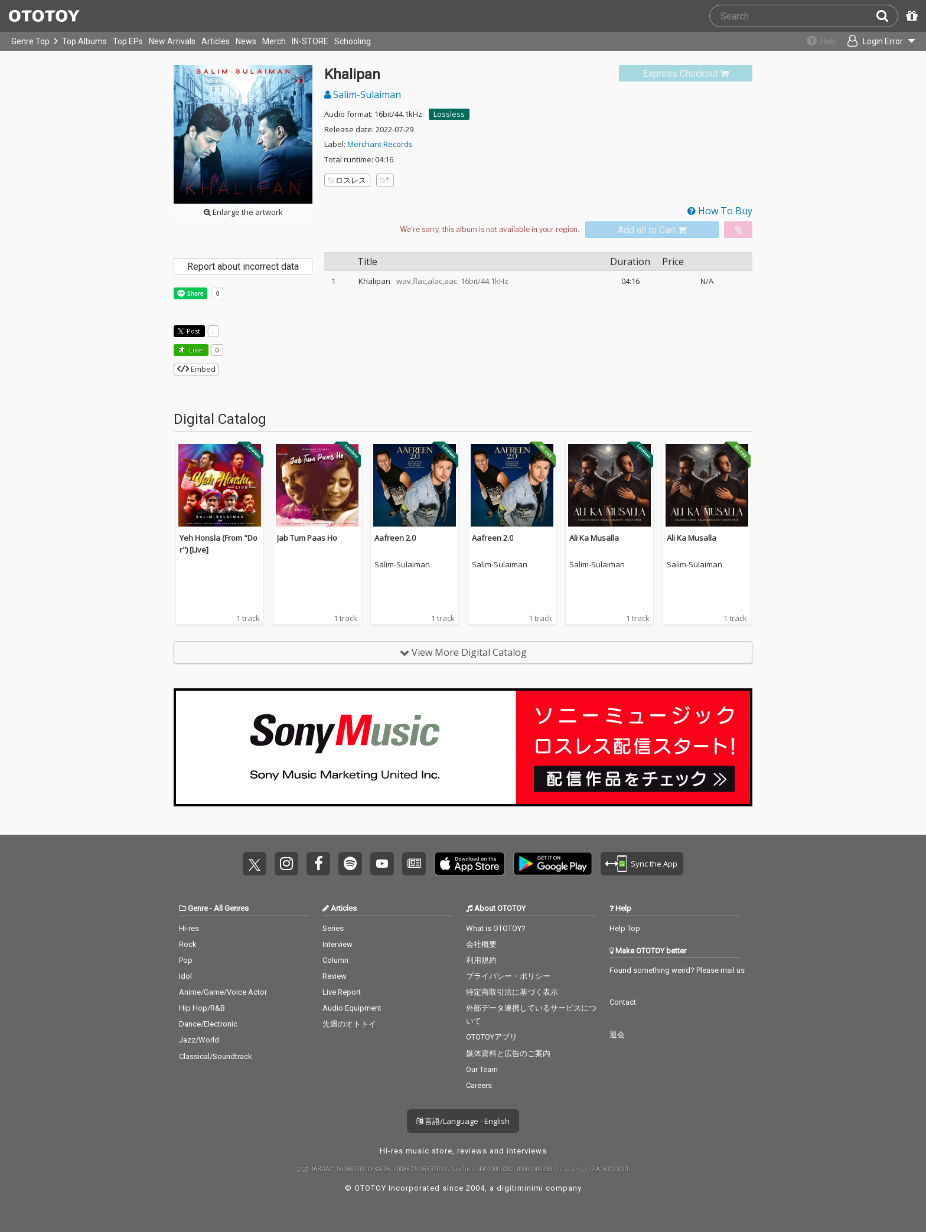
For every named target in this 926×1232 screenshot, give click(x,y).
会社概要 (481, 944)
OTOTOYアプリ (491, 1036)
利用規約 (481, 960)
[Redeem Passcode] (910, 15)
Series (333, 928)
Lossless (449, 114)
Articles (215, 41)
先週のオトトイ (349, 1023)
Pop (186, 960)
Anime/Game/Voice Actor (223, 992)
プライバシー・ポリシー (508, 976)
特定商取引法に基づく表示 (512, 992)
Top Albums (84, 41)
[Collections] (815, 41)
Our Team (482, 1069)
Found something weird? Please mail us (677, 970)
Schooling (352, 41)
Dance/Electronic (208, 1023)
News (246, 41)
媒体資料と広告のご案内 (508, 1053)
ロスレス (347, 180)
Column (335, 960)
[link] (686, 73)
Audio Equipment (352, 1008)
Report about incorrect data (243, 266)
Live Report (341, 992)
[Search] (887, 16)
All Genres (231, 908)
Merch (274, 41)
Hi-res (189, 928)
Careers (479, 1085)
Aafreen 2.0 (395, 537)
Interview (337, 944)
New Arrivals (172, 41)
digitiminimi (520, 1188)
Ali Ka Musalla (594, 537)
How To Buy (719, 210)
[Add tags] (385, 180)
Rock (188, 944)
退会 (617, 1034)
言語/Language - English (463, 1121)
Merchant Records (380, 144)
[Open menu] (876, 41)
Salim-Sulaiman (362, 94)
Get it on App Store (469, 863)
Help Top (624, 928)
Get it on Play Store (552, 863)
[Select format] (489, 229)
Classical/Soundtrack (215, 1056)
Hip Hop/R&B (202, 1008)
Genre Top (30, 41)
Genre (198, 908)
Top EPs (128, 41)
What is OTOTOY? (496, 928)
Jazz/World (199, 1039)
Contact (622, 1002)
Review (334, 976)
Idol (185, 976)
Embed (196, 369)
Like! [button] (195, 349)
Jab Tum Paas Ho (307, 537)
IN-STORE (310, 41)
